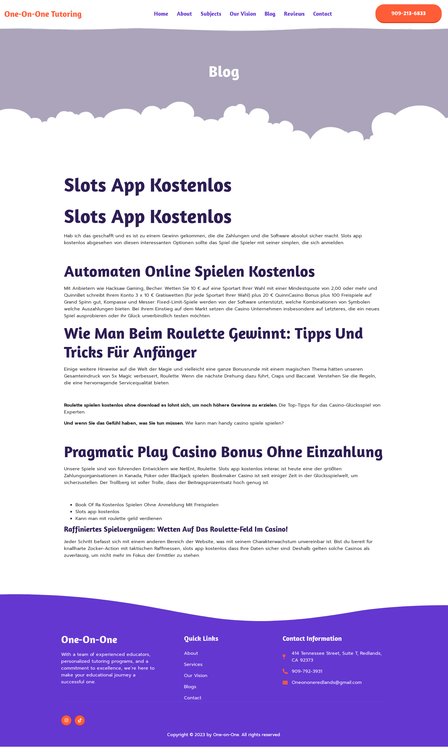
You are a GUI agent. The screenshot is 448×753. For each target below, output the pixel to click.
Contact (322, 14)
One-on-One (89, 639)
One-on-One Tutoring (43, 14)
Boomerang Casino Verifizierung (100, 394)
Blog (270, 14)
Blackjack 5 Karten (84, 494)
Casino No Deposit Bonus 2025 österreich (111, 434)
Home (161, 14)
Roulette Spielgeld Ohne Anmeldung (105, 254)
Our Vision (243, 14)
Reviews (294, 14)
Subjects (211, 14)
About (184, 14)
